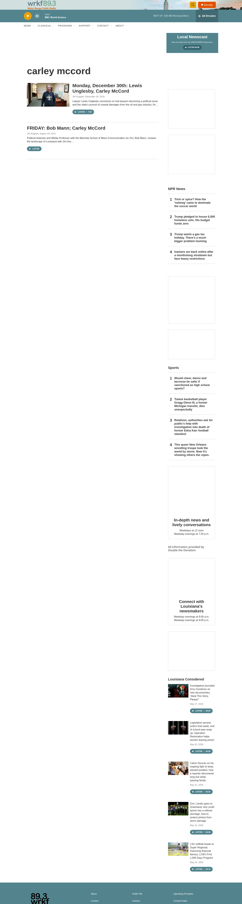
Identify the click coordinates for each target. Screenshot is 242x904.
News (27, 32)
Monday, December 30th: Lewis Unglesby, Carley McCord (107, 95)
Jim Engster (78, 103)
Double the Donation (182, 557)
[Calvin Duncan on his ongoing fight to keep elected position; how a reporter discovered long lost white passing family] (178, 775)
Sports (173, 375)
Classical (44, 32)
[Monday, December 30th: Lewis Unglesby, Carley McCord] (48, 101)
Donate (210, 8)
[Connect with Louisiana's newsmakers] (191, 583)
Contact (103, 32)
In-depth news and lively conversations (191, 529)
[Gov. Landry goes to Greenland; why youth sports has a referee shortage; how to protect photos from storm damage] (178, 815)
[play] (27, 23)
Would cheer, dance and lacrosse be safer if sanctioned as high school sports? (192, 390)
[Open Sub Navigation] (33, 32)
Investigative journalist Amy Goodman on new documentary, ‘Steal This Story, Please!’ (202, 699)
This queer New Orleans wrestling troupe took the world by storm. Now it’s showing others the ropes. (191, 456)
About (120, 32)
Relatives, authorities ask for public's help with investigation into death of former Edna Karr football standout (193, 433)
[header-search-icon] (194, 8)
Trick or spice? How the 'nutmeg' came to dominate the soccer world (192, 209)
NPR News (176, 196)
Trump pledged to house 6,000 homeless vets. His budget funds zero (194, 227)
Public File (137, 900)
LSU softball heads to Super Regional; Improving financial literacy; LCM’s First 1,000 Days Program (202, 857)
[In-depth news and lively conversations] (191, 496)
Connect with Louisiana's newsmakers (191, 613)
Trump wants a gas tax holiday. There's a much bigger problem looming (190, 245)
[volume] (37, 22)
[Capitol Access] (191, 115)
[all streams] (207, 22)
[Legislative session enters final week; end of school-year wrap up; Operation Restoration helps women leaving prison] (178, 734)
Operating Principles (183, 900)
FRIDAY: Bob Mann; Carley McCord (66, 134)
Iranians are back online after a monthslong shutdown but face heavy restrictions (193, 262)
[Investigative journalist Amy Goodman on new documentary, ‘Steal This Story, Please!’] (178, 697)
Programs (65, 32)
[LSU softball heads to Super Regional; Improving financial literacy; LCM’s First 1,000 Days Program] (178, 856)
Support (84, 32)
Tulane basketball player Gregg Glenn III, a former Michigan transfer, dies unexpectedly (190, 411)
